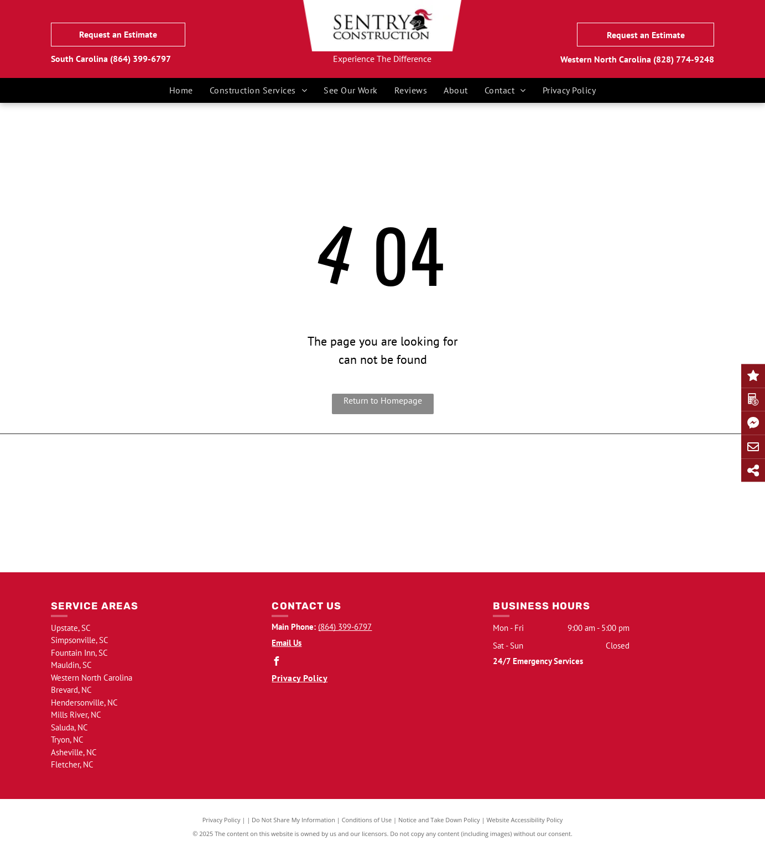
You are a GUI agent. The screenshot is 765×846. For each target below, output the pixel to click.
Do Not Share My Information (293, 820)
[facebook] (276, 662)
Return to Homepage (383, 400)
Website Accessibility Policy (524, 820)
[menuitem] (181, 90)
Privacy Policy (221, 820)
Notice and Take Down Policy (439, 820)
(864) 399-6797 (140, 58)
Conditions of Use (367, 820)
